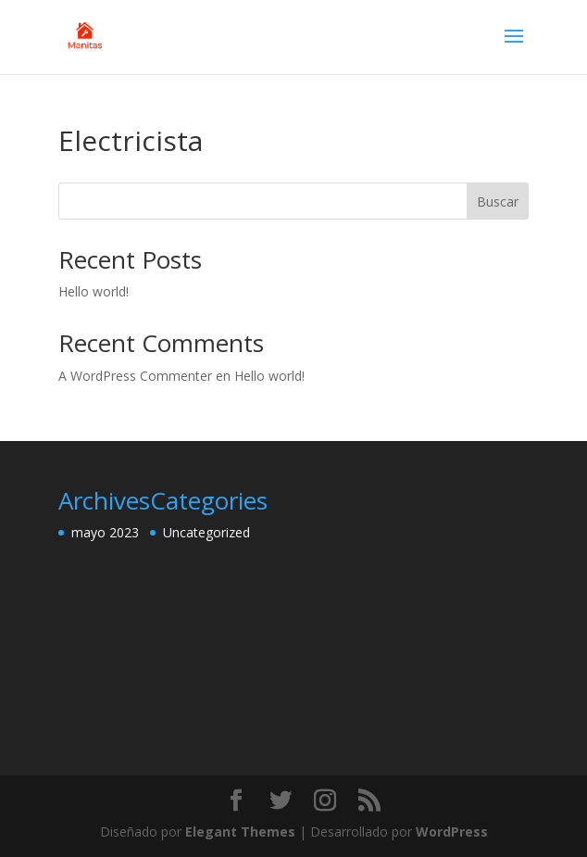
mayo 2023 (105, 532)
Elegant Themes (240, 831)
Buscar (497, 201)
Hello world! (93, 291)
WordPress (452, 831)
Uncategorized (206, 532)
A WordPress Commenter (135, 375)
